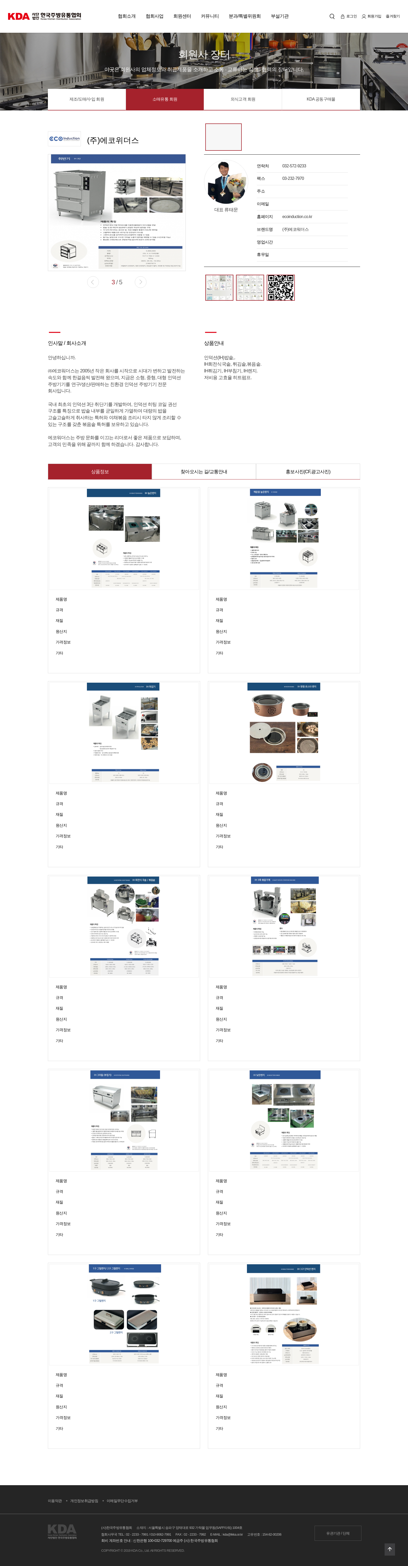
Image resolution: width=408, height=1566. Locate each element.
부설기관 (280, 16)
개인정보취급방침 (84, 1501)
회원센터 (182, 16)
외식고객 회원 (243, 99)
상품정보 (100, 471)
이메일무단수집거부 (122, 1501)
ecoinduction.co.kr (297, 216)
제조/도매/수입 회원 (86, 99)
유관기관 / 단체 (337, 1533)
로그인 (349, 16)
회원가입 (371, 16)
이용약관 (55, 1501)
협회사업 (154, 16)
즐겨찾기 (393, 16)
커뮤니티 (210, 16)
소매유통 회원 (164, 99)
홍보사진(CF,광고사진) (308, 471)
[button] (140, 282)
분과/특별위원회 (245, 16)
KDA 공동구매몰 (321, 99)
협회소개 (127, 16)
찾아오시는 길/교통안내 (204, 471)
